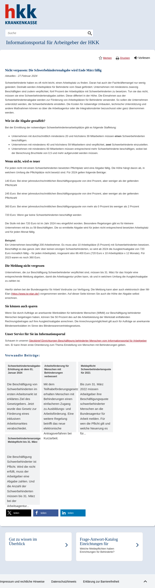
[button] (18, 512)
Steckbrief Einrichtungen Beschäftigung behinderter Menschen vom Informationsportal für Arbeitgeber (88, 340)
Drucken (125, 57)
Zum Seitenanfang (144, 580)
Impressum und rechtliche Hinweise (22, 581)
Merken (107, 57)
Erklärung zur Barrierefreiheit (101, 581)
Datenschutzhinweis (63, 581)
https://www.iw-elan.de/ (25, 293)
